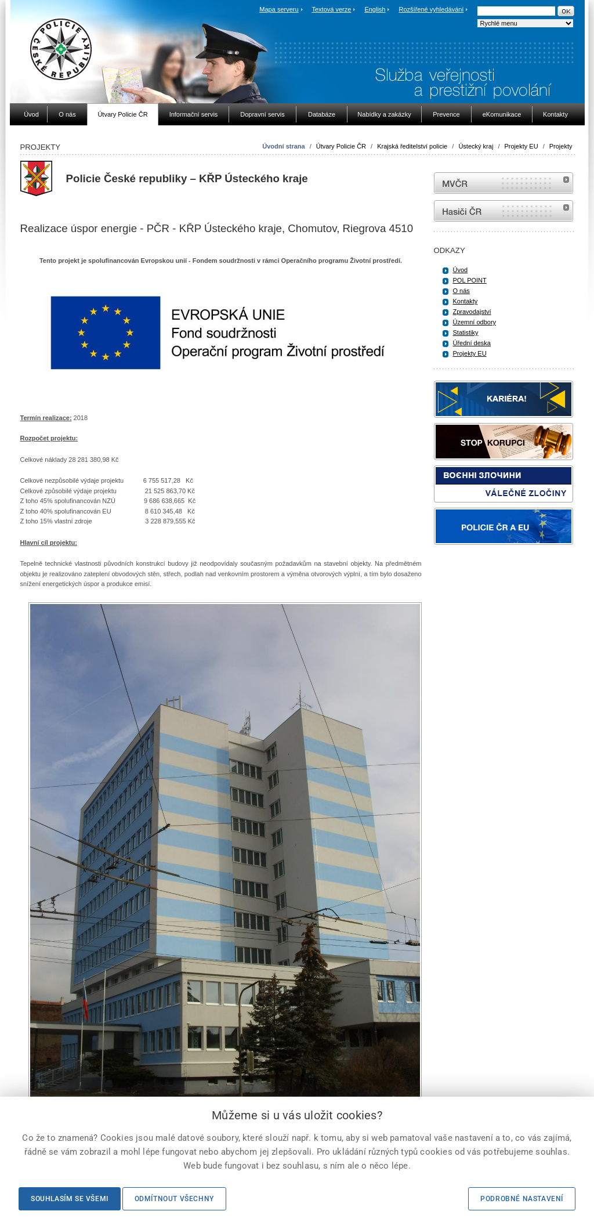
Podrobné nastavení (521, 1199)
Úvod (460, 269)
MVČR (503, 183)
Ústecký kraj (475, 146)
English (374, 9)
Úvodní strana (283, 146)
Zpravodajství (472, 311)
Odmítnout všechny (174, 1199)
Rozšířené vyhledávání (431, 9)
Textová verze (331, 9)
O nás (461, 290)
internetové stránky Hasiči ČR (503, 211)
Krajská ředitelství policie (412, 146)
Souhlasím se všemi (69, 1199)
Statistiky (466, 332)
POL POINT (470, 280)
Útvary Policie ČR (341, 146)
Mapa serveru (278, 9)
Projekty (561, 146)
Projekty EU (521, 146)
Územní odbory (475, 322)
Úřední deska (472, 342)
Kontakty (465, 301)
